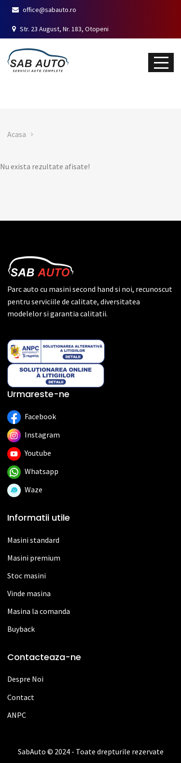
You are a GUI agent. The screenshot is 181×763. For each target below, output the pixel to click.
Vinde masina (29, 593)
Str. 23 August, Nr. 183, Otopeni (60, 29)
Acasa (16, 134)
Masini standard (33, 540)
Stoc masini (26, 575)
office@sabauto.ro (44, 9)
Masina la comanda (38, 611)
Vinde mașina (87, 89)
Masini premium (33, 558)
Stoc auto (21, 89)
